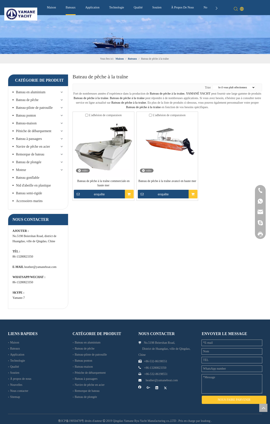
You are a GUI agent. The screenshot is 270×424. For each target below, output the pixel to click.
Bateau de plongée (28, 162)
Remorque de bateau (30, 154)
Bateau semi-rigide (29, 193)
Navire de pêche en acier (33, 146)
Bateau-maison (26, 123)
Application (92, 7)
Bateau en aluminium (30, 92)
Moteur (21, 170)
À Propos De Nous (182, 7)
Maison (51, 7)
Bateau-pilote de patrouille (34, 107)
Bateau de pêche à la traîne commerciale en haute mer (103, 183)
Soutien (156, 7)
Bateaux (71, 7)
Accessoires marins (29, 201)
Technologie (116, 7)
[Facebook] (140, 388)
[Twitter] (165, 388)
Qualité (138, 7)
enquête (89, 194)
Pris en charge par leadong (194, 417)
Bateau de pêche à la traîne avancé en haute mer (167, 181)
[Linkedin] (157, 388)
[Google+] (148, 388)
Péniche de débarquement (33, 131)
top (263, 408)
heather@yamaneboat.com (40, 267)
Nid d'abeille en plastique (33, 185)
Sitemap (15, 397)
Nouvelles (16, 384)
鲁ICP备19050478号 (71, 417)
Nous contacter (19, 390)
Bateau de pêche (27, 100)
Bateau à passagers (29, 139)
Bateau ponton (26, 115)
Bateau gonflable (27, 177)
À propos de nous (20, 378)
